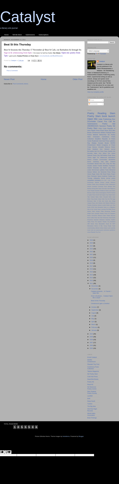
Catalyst (27, 16)
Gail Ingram (102, 194)
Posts (91, 100)
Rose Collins (90, 217)
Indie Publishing (105, 119)
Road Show (111, 155)
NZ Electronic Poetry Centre (91, 388)
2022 (91, 251)
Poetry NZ (90, 382)
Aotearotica (112, 184)
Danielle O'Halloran (100, 190)
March (93, 324)
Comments (93, 104)
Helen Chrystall (103, 197)
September (95, 310)
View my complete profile (95, 92)
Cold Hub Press (104, 141)
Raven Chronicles (92, 215)
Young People (107, 226)
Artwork (89, 186)
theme (89, 161)
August (93, 313)
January (94, 330)
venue (89, 232)
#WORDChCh (92, 126)
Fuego (89, 147)
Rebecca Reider (110, 147)
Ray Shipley (91, 143)
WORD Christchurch (91, 360)
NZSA (92, 207)
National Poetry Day (93, 155)
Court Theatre (91, 190)
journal (113, 149)
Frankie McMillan (103, 166)
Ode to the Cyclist (92, 209)
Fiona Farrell (95, 194)
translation (98, 180)
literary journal (105, 178)
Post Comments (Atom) (20, 84)
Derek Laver (108, 190)
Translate (101, 54)
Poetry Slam (94, 116)
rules (92, 230)
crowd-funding (91, 228)
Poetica (102, 213)
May (93, 318)
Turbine (89, 404)
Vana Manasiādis (100, 223)
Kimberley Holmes (97, 205)
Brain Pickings (92, 418)
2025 (91, 243)
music (88, 230)
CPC (104, 163)
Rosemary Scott (107, 217)
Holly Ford (104, 199)
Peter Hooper (96, 211)
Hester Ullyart (97, 199)
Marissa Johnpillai (98, 147)
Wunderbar (112, 159)
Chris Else (104, 188)
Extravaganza (102, 192)
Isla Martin (103, 168)
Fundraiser (112, 166)
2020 (91, 257)
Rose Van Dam (99, 217)
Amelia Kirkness (110, 182)
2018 (91, 263)
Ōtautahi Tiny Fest (95, 232)
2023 (91, 249)
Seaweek (96, 219)
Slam (112, 113)
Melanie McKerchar (99, 134)
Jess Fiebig (112, 201)
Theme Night (91, 157)
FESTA (109, 192)
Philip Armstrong (105, 211)
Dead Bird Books (92, 379)
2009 (91, 337)
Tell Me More (17, 35)
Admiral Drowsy (99, 182)
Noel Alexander (99, 207)
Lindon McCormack (93, 170)
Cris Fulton (100, 151)
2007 (91, 342)
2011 (91, 283)
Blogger (81, 436)
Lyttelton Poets (104, 170)
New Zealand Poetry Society (92, 392)
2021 (91, 254)
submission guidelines (109, 230)
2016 (91, 269)
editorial (97, 228)
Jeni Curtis (105, 201)
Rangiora (112, 213)
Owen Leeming (102, 209)
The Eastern (98, 221)
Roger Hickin (96, 174)
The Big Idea (91, 406)
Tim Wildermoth (102, 157)
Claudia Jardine (92, 166)
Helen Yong (90, 199)
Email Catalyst (92, 357)
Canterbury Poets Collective (93, 367)
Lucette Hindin (106, 205)
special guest (99, 230)
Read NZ (90, 384)
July (92, 316)
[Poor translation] (7, 452)
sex (95, 230)
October (94, 307)
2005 (91, 348)
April (93, 321)
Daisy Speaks (108, 151)
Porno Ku (107, 213)
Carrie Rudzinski (92, 141)
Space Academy (102, 176)
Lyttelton (112, 141)
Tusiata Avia (111, 176)
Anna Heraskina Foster (102, 184)
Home (6, 35)
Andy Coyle (102, 128)
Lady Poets (111, 168)
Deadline (98, 139)
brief (88, 398)
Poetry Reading (96, 113)
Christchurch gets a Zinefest (100, 303)
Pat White (108, 209)
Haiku (95, 153)
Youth (113, 226)
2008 (91, 339)
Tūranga (89, 178)
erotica (101, 228)
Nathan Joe (96, 172)
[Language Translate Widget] (98, 51)
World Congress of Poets (106, 145)
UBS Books (90, 223)
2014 (91, 275)
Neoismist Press (106, 172)
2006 (91, 345)
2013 (91, 277)
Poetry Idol (108, 124)
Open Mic (92, 119)
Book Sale (98, 188)
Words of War (98, 226)
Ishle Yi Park (97, 201)
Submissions (30, 35)
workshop (96, 161)
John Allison (103, 153)
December (95, 286)
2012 (91, 280)
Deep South (91, 401)
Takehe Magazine (93, 371)
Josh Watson (106, 203)
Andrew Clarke (91, 184)
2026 (91, 240)
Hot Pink (110, 199)
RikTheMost (103, 155)
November (95, 289)
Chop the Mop (110, 163)
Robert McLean (111, 215)
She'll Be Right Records (92, 409)
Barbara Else (111, 186)
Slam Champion (92, 176)
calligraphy (97, 178)
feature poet (107, 228)
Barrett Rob (98, 163)
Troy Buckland (111, 221)
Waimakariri (90, 226)
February (94, 327)
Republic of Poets (108, 139)
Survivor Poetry (105, 126)
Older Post (77, 79)
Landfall (89, 396)
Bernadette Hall (92, 151)
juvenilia (113, 228)
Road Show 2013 (106, 130)
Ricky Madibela (92, 149)
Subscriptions (43, 35)
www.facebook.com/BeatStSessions (51, 56)
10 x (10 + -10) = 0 (106, 180)
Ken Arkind (111, 153)
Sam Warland (104, 149)
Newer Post (9, 79)
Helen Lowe (112, 197)
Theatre (105, 221)
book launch (108, 116)
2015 (91, 272)
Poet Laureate (95, 213)
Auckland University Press (99, 186)
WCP (113, 223)
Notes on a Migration (109, 207)
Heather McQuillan (93, 168)
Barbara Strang (91, 188)
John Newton (99, 203)
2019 (91, 260)
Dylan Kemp (95, 192)
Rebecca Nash (102, 215)
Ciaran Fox (102, 121)
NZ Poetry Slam (92, 374)
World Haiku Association (91, 414)
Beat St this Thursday (98, 300)
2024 (91, 246)
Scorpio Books (103, 143)
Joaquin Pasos (91, 203)
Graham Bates (95, 197)
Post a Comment (12, 70)
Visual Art (108, 223)
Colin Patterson (111, 188)
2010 (91, 334)
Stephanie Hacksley (104, 219)
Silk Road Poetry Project (107, 174)
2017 (91, 266)
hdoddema (66, 436)
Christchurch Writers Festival (101, 132)
